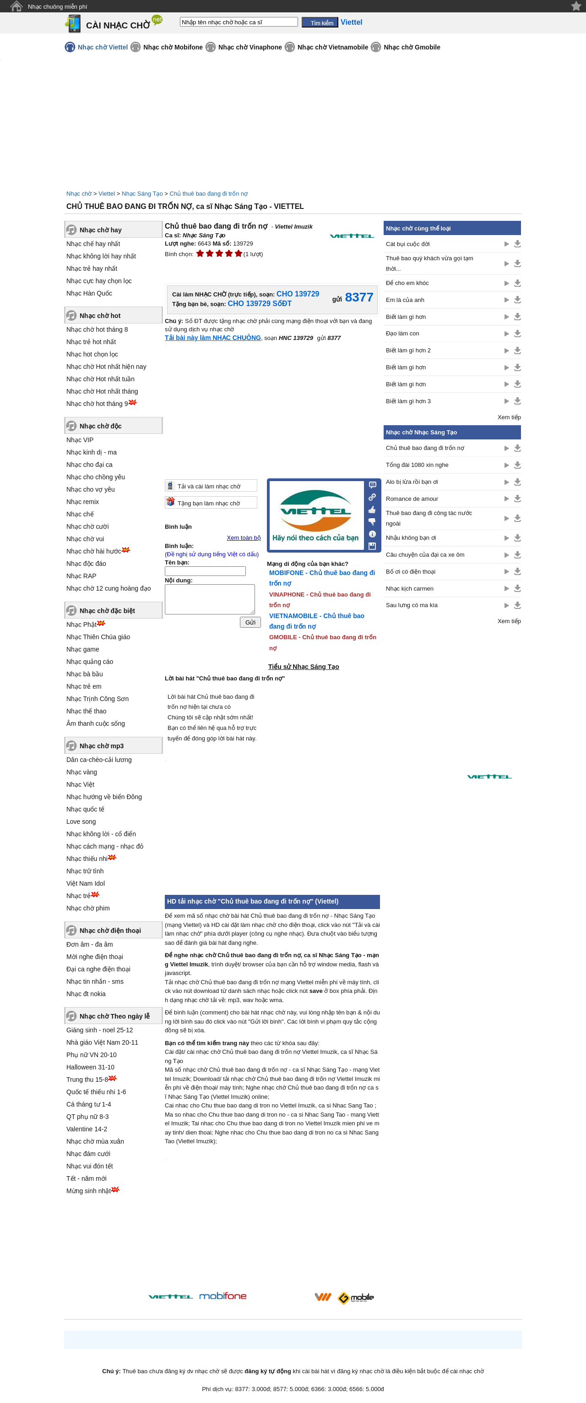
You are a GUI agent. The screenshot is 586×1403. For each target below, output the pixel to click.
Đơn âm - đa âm (89, 944)
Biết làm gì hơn (406, 316)
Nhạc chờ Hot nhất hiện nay (106, 366)
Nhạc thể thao (86, 711)
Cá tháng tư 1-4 (88, 1104)
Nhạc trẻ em (84, 686)
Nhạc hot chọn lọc (92, 354)
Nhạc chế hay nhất (93, 243)
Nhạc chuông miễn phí (57, 6)
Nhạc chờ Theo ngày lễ (115, 1016)
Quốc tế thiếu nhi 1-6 (96, 1092)
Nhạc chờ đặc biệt (107, 610)
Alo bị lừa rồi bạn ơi (412, 481)
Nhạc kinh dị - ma (91, 452)
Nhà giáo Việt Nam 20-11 (102, 1042)
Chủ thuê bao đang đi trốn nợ (209, 193)
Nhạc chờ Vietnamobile (333, 47)
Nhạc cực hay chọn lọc (99, 281)
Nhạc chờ (79, 193)
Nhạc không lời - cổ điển (101, 834)
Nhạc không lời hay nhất (101, 256)
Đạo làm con (402, 333)
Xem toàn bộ (244, 537)
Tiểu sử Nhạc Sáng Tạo (303, 666)
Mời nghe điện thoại (94, 956)
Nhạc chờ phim (88, 908)
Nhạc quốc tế (85, 809)
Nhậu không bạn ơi (411, 537)
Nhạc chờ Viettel (103, 47)
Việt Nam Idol (85, 883)
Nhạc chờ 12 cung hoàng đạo (108, 588)
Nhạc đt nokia (86, 993)
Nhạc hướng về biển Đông (104, 796)
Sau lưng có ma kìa (412, 605)
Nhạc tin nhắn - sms (95, 981)
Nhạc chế (80, 514)
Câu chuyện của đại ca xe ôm (425, 554)
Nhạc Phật (81, 624)
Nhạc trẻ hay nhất (91, 268)
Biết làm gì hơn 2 (408, 350)
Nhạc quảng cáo (89, 661)
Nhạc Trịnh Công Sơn (97, 698)
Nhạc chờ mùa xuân (95, 1141)
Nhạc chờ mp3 (102, 746)
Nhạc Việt (80, 784)
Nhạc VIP (79, 440)
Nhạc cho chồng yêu (95, 477)
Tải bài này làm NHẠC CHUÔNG (213, 337)
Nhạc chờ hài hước (93, 551)
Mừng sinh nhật (88, 1191)
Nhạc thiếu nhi (87, 858)
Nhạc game (82, 649)
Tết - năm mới (86, 1178)
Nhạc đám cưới (88, 1153)
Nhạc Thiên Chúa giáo (98, 637)
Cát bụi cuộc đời (408, 244)
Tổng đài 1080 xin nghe (417, 464)
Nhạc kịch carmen (410, 588)
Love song (81, 821)
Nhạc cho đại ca (89, 464)
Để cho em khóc (407, 283)
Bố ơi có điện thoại (410, 571)
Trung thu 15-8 (87, 1079)
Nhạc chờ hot (100, 315)
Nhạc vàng (81, 772)
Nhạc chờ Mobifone (173, 47)
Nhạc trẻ (78, 895)
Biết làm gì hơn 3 (408, 401)
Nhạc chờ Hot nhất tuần (100, 379)
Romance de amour (412, 498)
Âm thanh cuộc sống (95, 723)
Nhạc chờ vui (85, 539)
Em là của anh (405, 299)
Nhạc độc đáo (86, 563)
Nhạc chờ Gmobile (412, 47)
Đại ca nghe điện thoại (98, 969)
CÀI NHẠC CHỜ (118, 25)
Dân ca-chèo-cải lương (99, 759)
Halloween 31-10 (90, 1067)
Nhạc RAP (81, 576)
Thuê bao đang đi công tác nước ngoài (429, 518)
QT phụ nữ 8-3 (87, 1116)
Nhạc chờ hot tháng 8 (97, 329)
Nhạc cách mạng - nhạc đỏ (104, 846)
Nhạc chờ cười (87, 526)
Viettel (106, 193)
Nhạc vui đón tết (89, 1166)
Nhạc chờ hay (101, 230)
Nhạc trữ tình (85, 871)
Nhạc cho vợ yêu (90, 489)
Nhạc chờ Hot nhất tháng (102, 391)
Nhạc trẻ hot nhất (91, 341)
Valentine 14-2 (86, 1129)
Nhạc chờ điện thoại (110, 930)
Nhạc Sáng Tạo (142, 193)
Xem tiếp (509, 417)
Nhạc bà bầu (84, 674)
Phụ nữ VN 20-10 (91, 1054)
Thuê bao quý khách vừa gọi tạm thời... (429, 263)
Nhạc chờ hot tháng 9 (97, 403)
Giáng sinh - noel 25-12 (99, 1030)
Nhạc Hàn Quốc (89, 293)
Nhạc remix (82, 501)
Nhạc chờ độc (101, 426)
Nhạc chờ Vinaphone (250, 47)
